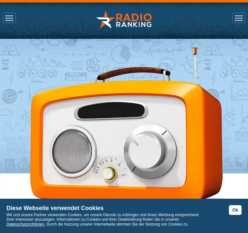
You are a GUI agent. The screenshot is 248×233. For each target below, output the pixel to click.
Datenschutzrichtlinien (25, 224)
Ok (235, 210)
